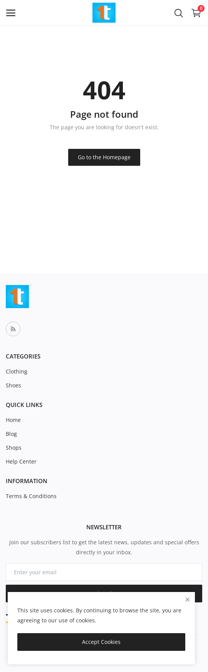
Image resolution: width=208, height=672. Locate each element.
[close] (187, 599)
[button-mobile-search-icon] (179, 12)
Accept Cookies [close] (101, 641)
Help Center (21, 461)
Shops (14, 447)
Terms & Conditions (31, 496)
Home (13, 420)
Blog (11, 433)
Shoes (13, 385)
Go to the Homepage (104, 157)
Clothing (16, 371)
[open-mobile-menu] (11, 12)
